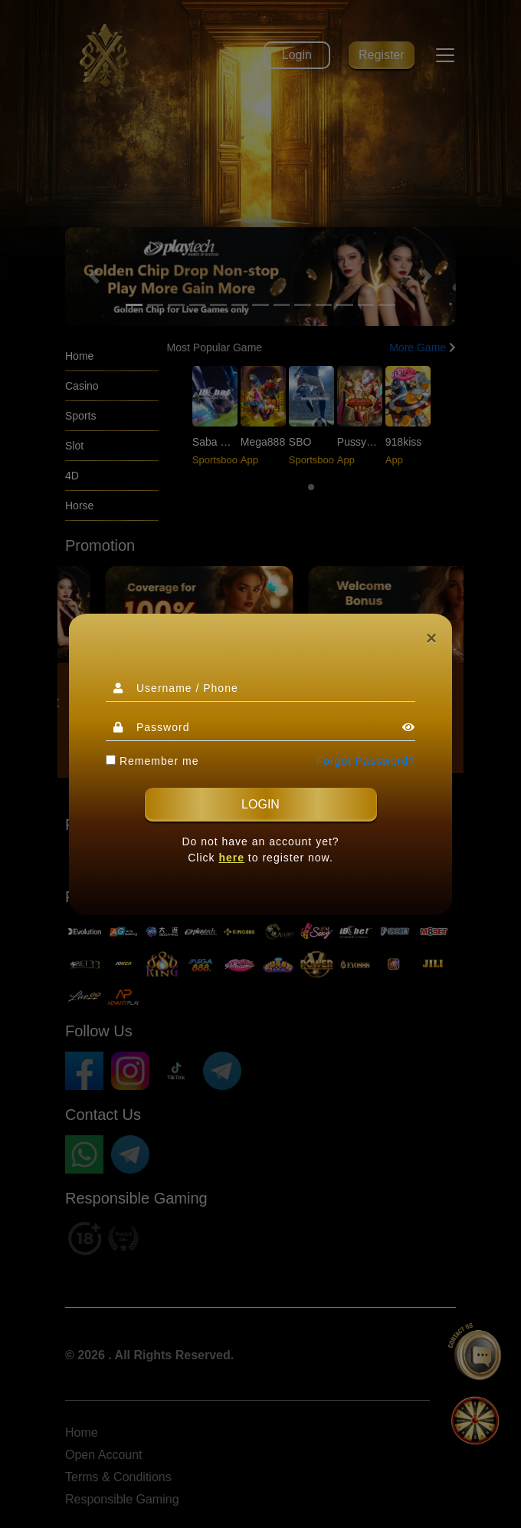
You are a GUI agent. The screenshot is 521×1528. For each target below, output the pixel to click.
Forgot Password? (365, 761)
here (231, 857)
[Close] (431, 638)
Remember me (152, 761)
